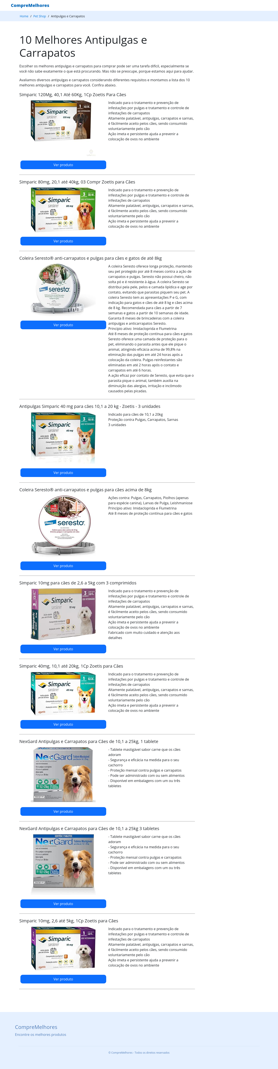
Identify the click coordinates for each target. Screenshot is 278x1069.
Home (24, 16)
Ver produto (63, 164)
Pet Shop (39, 16)
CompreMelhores (30, 5)
